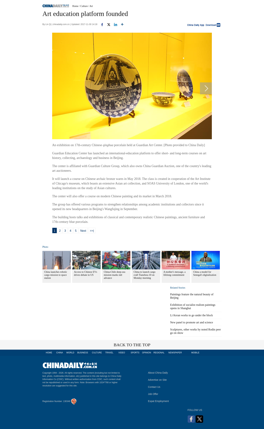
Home (75, 6)
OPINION (146, 352)
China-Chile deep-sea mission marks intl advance (114, 275)
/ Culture (83, 6)
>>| (92, 230)
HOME (49, 352)
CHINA (59, 352)
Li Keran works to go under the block (191, 315)
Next (83, 230)
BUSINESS (82, 352)
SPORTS (135, 352)
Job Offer (153, 394)
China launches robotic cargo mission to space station (55, 275)
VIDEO (121, 352)
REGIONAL (158, 352)
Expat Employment (158, 401)
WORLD (70, 352)
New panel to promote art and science (191, 322)
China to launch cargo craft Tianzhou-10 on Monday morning (144, 275)
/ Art (90, 6)
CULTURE (97, 352)
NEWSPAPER (175, 352)
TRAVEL (109, 352)
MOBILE (195, 352)
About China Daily (158, 372)
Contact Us (154, 386)
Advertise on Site (157, 379)
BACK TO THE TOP (132, 345)
